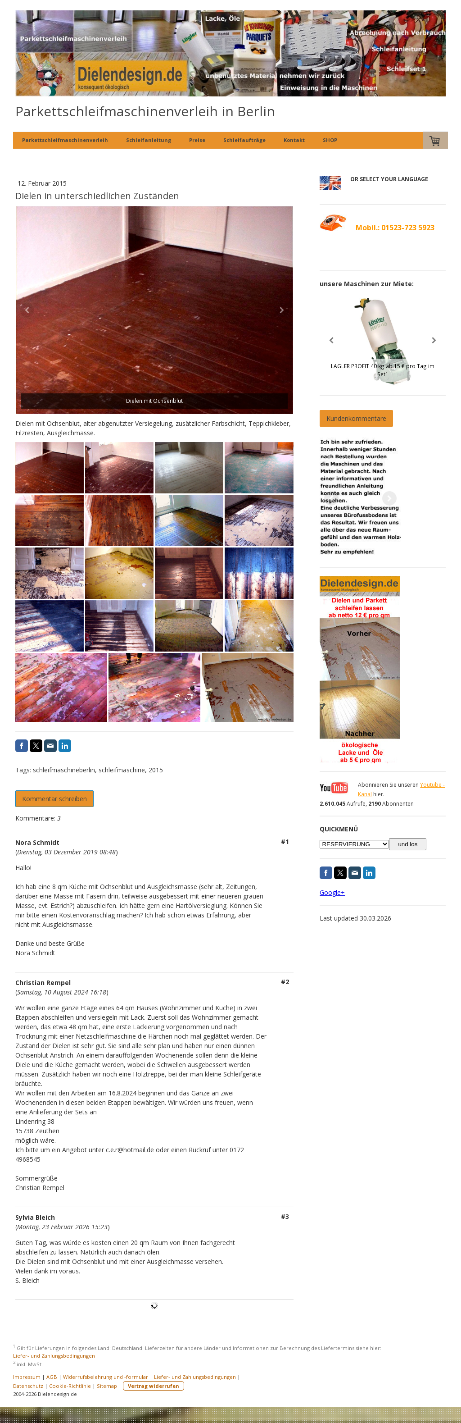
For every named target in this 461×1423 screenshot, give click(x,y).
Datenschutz (28, 1385)
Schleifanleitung (148, 140)
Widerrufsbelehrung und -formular (105, 1376)
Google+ (332, 892)
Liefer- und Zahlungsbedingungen (54, 1355)
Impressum (27, 1376)
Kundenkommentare (356, 418)
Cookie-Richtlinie (70, 1385)
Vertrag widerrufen (153, 1385)
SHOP (330, 140)
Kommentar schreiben (54, 798)
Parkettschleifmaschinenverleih (65, 140)
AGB (51, 1376)
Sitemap (107, 1385)
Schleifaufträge (244, 140)
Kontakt (294, 140)
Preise (197, 140)
